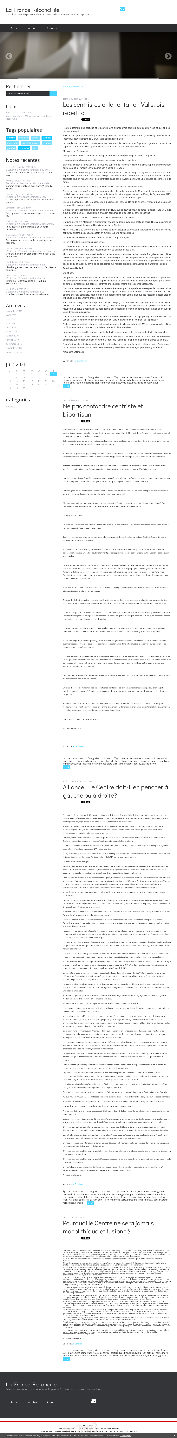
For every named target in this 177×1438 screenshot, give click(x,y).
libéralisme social (148, 380)
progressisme (83, 763)
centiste (133, 1191)
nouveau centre (101, 1352)
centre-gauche (157, 1191)
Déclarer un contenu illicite (49, 1431)
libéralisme (125, 1355)
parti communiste (156, 1194)
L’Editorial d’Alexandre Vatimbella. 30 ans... (28, 169)
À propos (52, 28)
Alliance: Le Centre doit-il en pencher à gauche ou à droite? (115, 791)
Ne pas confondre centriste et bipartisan (103, 410)
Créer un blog (83, 1425)
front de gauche (120, 1194)
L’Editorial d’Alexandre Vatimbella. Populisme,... (30, 210)
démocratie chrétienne (94, 1355)
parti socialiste (137, 1194)
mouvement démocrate (75, 380)
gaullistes (84, 1199)
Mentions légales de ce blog (70, 1431)
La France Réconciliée (32, 9)
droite (35, 137)
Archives (32, 28)
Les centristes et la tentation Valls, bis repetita (113, 108)
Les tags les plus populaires (110, 1428)
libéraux (148, 1199)
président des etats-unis (104, 763)
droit (155, 1355)
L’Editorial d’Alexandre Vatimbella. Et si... (26, 264)
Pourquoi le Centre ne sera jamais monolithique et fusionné (108, 1227)
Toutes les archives (14, 352)
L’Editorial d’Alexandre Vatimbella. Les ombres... (30, 237)
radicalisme (113, 1355)
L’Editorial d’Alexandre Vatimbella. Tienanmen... (30, 223)
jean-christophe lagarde (107, 382)
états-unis (12, 143)
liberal (137, 763)
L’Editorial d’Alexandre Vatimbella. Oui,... (26, 278)
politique (23, 137)
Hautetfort (95, 1425)
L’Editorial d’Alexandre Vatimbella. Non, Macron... (31, 251)
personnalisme (135, 1199)
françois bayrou (30, 143)
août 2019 (11, 315)
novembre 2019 (14, 311)
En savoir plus (125, 1435)
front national (70, 1199)
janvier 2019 (12, 340)
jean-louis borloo (156, 1197)
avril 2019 (11, 327)
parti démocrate (142, 761)
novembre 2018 (14, 348)
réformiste (68, 1202)
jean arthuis (148, 1352)
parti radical (117, 1352)
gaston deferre (98, 1199)
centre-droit (69, 1194)
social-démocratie (84, 382)
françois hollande (129, 380)
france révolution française (83, 761)
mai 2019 (10, 323)
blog (135, 1431)
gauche (11, 148)
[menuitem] (14, 28)
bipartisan (127, 761)
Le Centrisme (80, 361)
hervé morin (113, 1199)
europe (79, 1202)
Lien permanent (73, 377)
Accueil (14, 28)
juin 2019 (11, 319)
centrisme (24, 148)
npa (102, 1197)
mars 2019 (11, 331)
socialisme (137, 382)
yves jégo (126, 382)
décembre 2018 (14, 344)
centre (11, 137)
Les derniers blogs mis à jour (68, 1428)
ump (108, 1194)
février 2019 (12, 335)
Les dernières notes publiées (89, 1428)
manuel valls (112, 380)
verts (123, 1199)
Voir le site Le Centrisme (18, 112)
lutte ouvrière (91, 1197)
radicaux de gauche (73, 1197)
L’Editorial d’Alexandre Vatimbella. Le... (25, 291)
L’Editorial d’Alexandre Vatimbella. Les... (26, 196)
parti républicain (160, 761)
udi (34, 148)
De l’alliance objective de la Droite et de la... (28, 183)
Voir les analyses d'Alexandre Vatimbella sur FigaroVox (29, 117)
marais (101, 761)
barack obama (113, 761)
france (47, 143)
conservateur (151, 382)
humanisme (69, 763)
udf (64, 1352)
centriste (47, 137)
